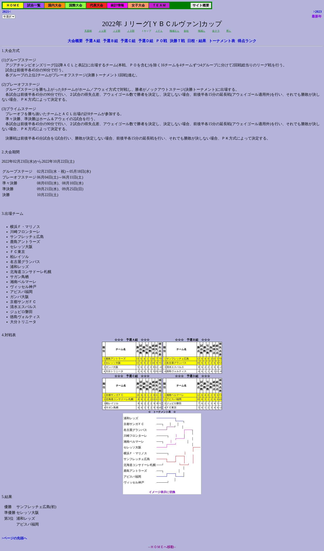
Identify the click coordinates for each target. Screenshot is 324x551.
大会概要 (75, 41)
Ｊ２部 (116, 30)
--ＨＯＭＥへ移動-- (162, 547)
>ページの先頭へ (14, 538)
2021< (6, 11)
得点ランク (247, 41)
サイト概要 (200, 5)
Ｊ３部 (130, 30)
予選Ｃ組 (127, 41)
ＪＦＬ (159, 30)
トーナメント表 (222, 41)
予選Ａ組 (92, 41)
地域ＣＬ (175, 30)
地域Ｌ (201, 30)
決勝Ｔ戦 (177, 41)
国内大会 (54, 5)
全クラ (216, 30)
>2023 (317, 11)
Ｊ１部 (102, 30)
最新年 (317, 16)
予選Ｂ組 (110, 41)
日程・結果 (196, 41)
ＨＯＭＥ (13, 5)
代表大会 (96, 5)
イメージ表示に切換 (162, 492)
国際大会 (75, 5)
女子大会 (138, 5)
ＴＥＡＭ (159, 5)
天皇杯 (88, 30)
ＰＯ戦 (161, 41)
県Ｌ (228, 30)
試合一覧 (33, 5)
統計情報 (117, 5)
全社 (186, 30)
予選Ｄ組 (145, 41)
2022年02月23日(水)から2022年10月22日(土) (162, 268)
